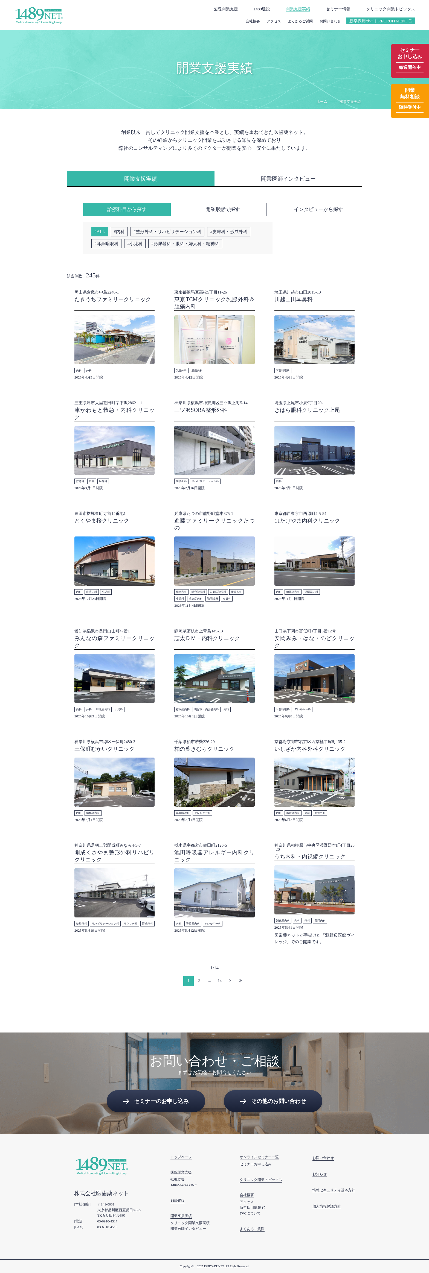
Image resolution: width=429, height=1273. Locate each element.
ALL (101, 231)
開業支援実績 (298, 9)
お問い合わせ (330, 21)
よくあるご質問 (300, 21)
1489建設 (262, 9)
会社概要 (253, 21)
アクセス (274, 21)
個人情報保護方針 (326, 1206)
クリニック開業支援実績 (190, 1223)
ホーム (322, 101)
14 (220, 980)
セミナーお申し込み (256, 1164)
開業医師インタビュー (188, 1229)
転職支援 (177, 1179)
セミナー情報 (338, 9)
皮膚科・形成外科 (229, 231)
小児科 (136, 243)
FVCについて (250, 1213)
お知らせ (319, 1174)
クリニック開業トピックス (390, 9)
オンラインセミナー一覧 (259, 1157)
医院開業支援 (225, 9)
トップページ (181, 1157)
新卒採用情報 (250, 1207)
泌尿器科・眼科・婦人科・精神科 (186, 243)
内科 (120, 231)
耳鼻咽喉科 (107, 243)
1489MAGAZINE (183, 1185)
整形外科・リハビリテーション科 (168, 231)
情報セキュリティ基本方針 (333, 1190)
